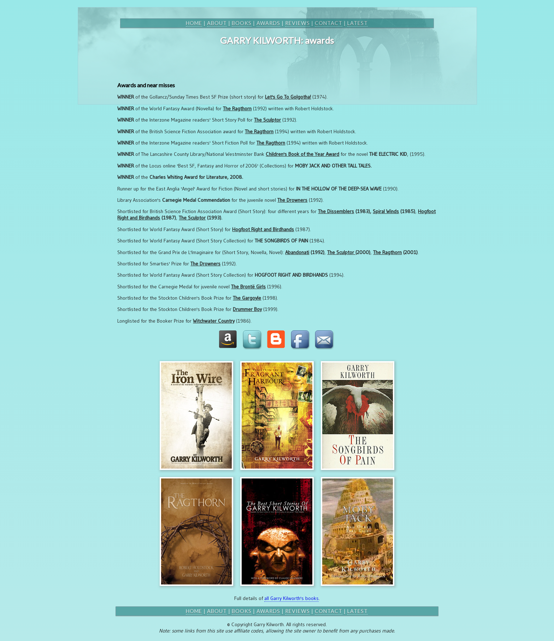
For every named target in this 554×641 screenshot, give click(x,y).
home (194, 23)
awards (268, 23)
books (242, 23)
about (217, 23)
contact (328, 23)
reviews (297, 23)
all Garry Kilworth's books (291, 598)
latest (357, 23)
